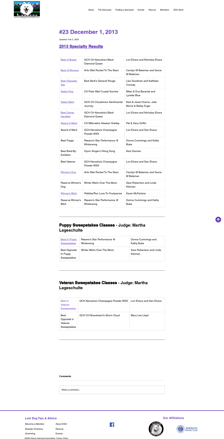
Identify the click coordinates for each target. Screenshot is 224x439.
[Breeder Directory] (39, 429)
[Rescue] (64, 429)
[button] (91, 9)
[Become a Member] (39, 424)
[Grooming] (39, 433)
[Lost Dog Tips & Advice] (41, 418)
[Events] (65, 433)
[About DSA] (63, 424)
